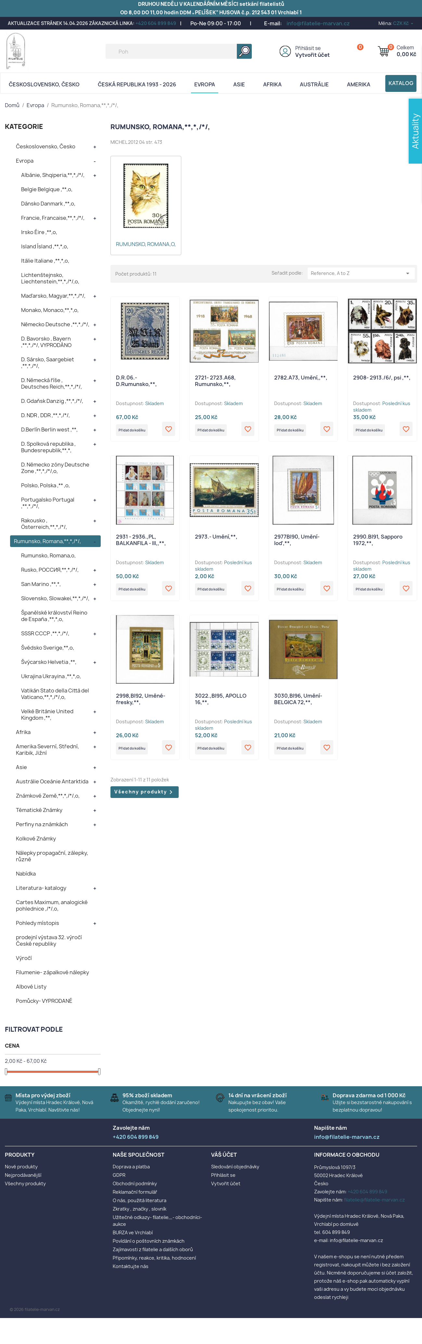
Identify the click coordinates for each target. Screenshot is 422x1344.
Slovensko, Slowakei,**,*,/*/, (55, 598)
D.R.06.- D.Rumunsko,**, (136, 381)
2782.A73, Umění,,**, (300, 377)
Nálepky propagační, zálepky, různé (52, 856)
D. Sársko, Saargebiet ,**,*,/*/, (47, 362)
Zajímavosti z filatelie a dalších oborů (153, 1249)
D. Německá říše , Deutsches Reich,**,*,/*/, (51, 383)
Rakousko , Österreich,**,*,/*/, (44, 523)
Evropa (204, 84)
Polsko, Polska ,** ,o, (45, 485)
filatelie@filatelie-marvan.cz (374, 1200)
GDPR (119, 1175)
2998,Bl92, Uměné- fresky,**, (140, 704)
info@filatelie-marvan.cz (318, 23)
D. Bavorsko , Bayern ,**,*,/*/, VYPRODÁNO (46, 342)
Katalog (401, 83)
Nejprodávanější (23, 1175)
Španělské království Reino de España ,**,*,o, (54, 616)
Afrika (272, 84)
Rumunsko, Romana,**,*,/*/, (47, 541)
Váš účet (224, 1154)
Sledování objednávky (235, 1167)
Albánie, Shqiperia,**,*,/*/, (52, 175)
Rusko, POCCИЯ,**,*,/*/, (50, 569)
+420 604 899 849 (155, 23)
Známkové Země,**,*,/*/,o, (48, 795)
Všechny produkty (144, 799)
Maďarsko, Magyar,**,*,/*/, (53, 295)
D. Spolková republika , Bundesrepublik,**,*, (48, 447)
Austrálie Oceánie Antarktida (52, 781)
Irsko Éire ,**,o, (39, 232)
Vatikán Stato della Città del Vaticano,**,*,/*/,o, (55, 694)
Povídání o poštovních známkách (149, 1241)
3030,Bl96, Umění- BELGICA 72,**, (298, 704)
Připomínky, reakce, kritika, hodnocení (154, 1258)
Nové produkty (21, 1167)
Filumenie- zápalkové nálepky (52, 972)
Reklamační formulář (135, 1192)
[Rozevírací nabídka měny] (403, 23)
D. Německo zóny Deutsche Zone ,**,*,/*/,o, (55, 468)
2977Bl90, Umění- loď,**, (297, 542)
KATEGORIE (24, 126)
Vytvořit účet (312, 54)
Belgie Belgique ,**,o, (46, 189)
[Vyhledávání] (179, 51)
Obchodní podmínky (135, 1183)
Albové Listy (31, 986)
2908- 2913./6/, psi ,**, (382, 377)
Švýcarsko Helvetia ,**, (48, 662)
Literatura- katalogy (41, 887)
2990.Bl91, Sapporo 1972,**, (378, 542)
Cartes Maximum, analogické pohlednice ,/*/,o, (52, 905)
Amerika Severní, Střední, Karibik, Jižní (47, 749)
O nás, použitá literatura (139, 1200)
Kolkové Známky (36, 838)
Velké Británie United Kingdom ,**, (47, 714)
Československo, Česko (44, 84)
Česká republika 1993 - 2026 (137, 84)
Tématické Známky (39, 810)
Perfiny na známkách (42, 824)
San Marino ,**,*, (41, 584)
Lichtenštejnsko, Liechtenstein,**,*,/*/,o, (50, 278)
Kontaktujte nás (130, 1266)
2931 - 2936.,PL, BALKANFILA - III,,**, (141, 542)
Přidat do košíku (139, 431)
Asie (239, 84)
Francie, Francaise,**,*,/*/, (52, 217)
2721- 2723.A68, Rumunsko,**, (215, 381)
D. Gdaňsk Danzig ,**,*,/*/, (52, 400)
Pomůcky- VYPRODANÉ (44, 1000)
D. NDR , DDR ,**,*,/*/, (45, 415)
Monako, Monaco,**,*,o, (50, 310)
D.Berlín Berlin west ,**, (49, 429)
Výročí (24, 958)
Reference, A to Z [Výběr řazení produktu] (361, 273)
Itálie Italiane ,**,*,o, (45, 260)
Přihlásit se (308, 48)
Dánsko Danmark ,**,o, (48, 203)
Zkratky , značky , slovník (139, 1209)
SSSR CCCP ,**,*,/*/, (45, 633)
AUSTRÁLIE (314, 84)
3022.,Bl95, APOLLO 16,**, (221, 704)
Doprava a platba (131, 1167)
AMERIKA (358, 84)
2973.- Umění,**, (216, 539)
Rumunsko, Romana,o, (48, 555)
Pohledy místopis (37, 923)
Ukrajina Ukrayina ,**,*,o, (51, 676)
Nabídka (26, 873)
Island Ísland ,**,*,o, (44, 246)
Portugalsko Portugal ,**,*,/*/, (47, 503)
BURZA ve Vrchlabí (133, 1232)
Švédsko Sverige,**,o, (47, 647)
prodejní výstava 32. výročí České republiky (49, 940)
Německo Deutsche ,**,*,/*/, (55, 324)
